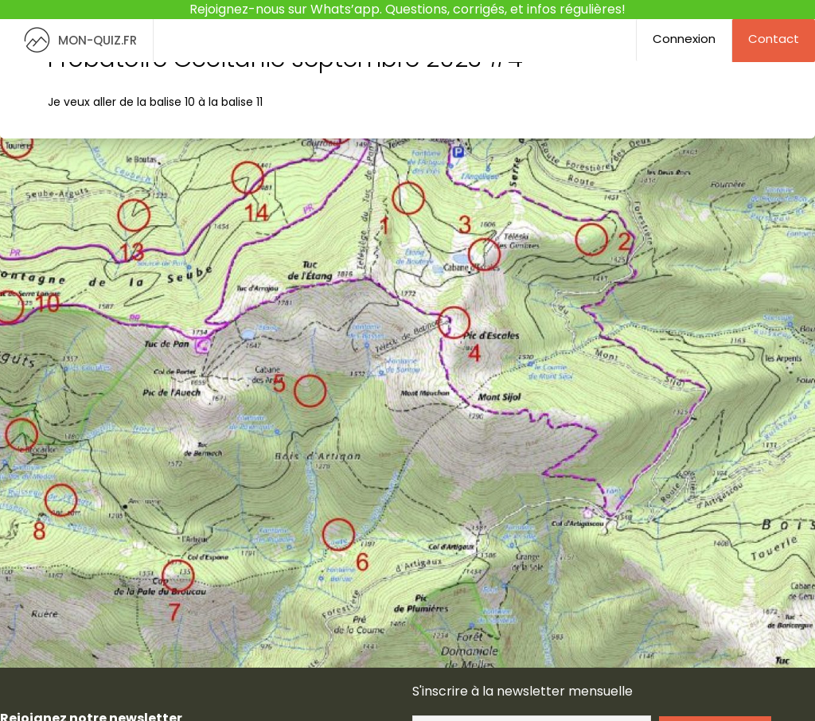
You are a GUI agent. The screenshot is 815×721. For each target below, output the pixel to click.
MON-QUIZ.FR (76, 40)
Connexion (684, 38)
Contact (773, 38)
